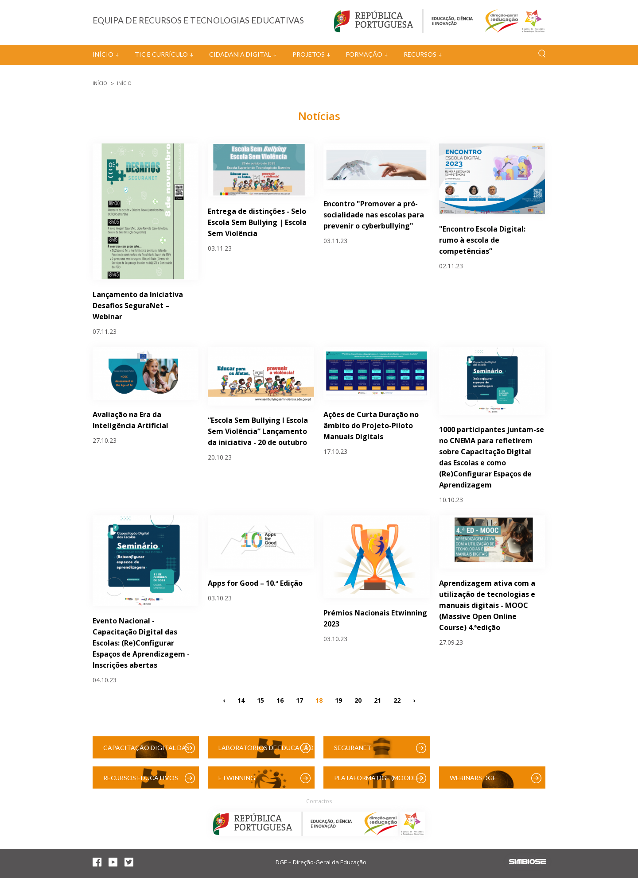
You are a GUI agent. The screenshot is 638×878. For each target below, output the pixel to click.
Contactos (319, 801)
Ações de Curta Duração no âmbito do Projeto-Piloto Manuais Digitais (371, 425)
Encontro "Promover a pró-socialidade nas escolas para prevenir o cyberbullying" (373, 215)
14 (241, 700)
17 (299, 700)
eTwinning (236, 777)
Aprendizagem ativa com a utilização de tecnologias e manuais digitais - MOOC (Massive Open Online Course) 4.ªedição (487, 605)
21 (377, 700)
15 (260, 700)
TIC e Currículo (161, 54)
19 (338, 700)
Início (103, 54)
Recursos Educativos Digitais (140, 781)
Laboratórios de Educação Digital (266, 751)
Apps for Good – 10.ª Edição (255, 583)
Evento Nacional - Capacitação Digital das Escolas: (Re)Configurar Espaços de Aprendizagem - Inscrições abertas (141, 643)
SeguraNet (352, 747)
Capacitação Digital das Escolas (146, 751)
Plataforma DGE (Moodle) (378, 777)
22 (397, 700)
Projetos (308, 54)
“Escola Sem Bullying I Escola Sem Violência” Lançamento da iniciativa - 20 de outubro (258, 431)
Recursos (420, 54)
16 (280, 700)
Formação (364, 54)
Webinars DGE (473, 777)
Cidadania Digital (240, 54)
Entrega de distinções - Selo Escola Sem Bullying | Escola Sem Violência (257, 222)
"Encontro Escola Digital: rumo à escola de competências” (482, 240)
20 (358, 700)
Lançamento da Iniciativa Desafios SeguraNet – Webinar (138, 305)
